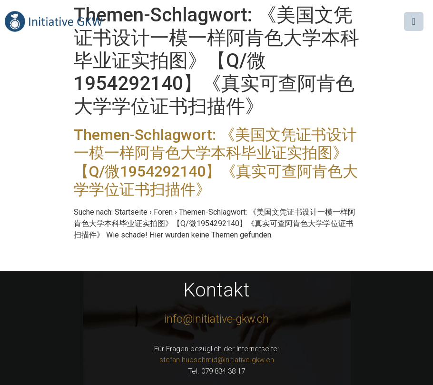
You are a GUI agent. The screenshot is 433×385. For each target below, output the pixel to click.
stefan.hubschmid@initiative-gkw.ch (216, 359)
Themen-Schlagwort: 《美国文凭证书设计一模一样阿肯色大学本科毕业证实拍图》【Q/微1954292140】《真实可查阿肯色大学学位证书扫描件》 (216, 162)
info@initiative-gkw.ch (216, 319)
